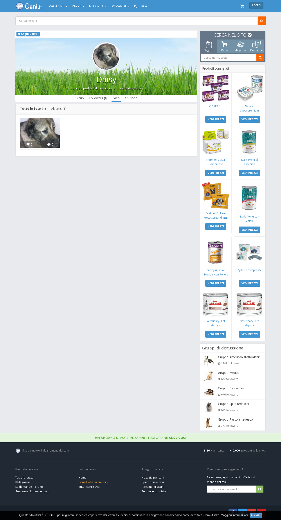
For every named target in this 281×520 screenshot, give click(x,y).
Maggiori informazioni (234, 515)
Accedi (256, 5)
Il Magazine (23, 482)
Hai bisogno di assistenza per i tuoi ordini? (140, 437)
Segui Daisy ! (28, 34)
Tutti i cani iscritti (89, 487)
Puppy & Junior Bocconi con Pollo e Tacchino (216, 274)
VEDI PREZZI (216, 119)
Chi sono (131, 98)
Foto (116, 98)
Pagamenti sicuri (153, 487)
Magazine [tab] (241, 46)
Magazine (57, 6)
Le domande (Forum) (29, 487)
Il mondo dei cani (26, 469)
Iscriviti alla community (93, 482)
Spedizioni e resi (153, 482)
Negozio (97, 6)
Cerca (140, 6)
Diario (79, 98)
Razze (78, 6)
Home (82, 477)
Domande (120, 6)
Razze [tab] (225, 46)
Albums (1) (58, 108)
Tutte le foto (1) (33, 108)
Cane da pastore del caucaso (91, 88)
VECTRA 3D (216, 106)
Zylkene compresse (249, 270)
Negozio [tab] (209, 46)
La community (88, 469)
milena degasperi (130, 88)
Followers (98, 98)
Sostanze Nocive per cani (32, 491)
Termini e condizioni (155, 491)
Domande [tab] (256, 46)
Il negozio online (152, 469)
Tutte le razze (24, 477)
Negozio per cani (153, 477)
